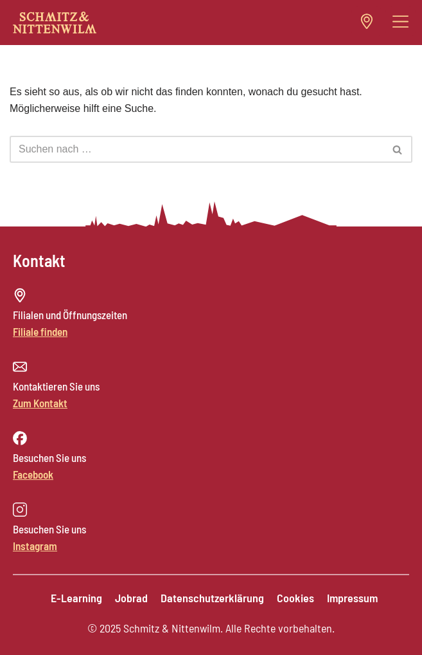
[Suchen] (196, 149)
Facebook (33, 474)
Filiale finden (40, 331)
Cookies (295, 598)
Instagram (35, 545)
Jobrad (131, 598)
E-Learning (76, 598)
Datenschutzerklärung (212, 598)
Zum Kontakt (40, 402)
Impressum (352, 598)
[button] (400, 21)
